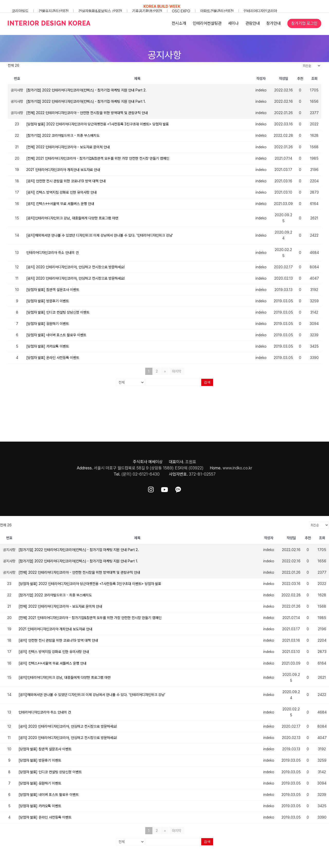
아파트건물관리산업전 (217, 11)
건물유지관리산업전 (54, 11)
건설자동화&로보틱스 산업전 (100, 11)
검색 (207, 382)
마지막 (176, 371)
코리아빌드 (20, 11)
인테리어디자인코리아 (260, 11)
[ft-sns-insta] (151, 488)
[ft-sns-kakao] (178, 488)
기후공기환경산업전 (147, 11)
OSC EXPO (181, 11)
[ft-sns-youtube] (164, 488)
